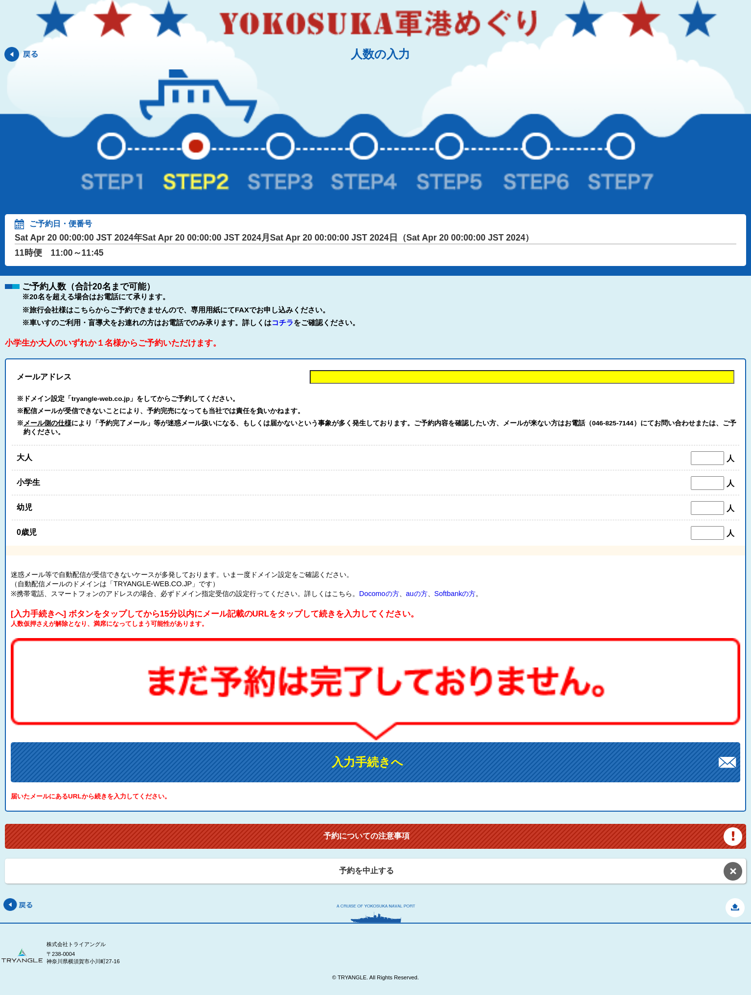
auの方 (417, 593)
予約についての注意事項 (366, 836)
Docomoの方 (379, 593)
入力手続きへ (367, 762)
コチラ (283, 322)
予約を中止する (366, 870)
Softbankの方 (455, 593)
